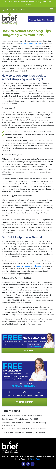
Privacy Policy (35, 459)
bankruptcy (37, 266)
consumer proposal (22, 266)
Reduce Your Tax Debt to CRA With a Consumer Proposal (24, 429)
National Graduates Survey (31, 43)
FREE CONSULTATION (13, 10)
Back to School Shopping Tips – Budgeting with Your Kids (24, 432)
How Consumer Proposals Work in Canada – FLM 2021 (23, 415)
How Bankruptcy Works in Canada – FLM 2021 (20, 419)
